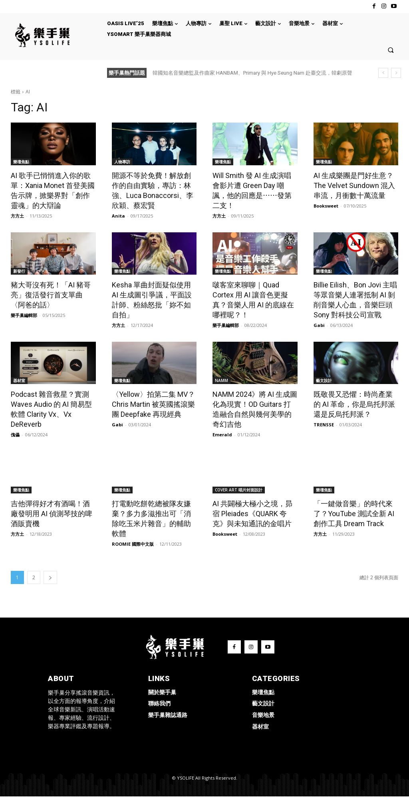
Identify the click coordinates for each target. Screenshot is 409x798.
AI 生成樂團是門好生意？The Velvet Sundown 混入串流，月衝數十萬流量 (354, 185)
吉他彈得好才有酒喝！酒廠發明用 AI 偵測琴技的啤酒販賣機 (51, 513)
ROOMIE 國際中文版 (133, 544)
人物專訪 (122, 161)
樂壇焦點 (21, 161)
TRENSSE (324, 425)
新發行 (19, 271)
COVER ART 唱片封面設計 (238, 490)
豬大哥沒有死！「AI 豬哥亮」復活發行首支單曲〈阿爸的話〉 (51, 295)
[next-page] (50, 577)
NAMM (221, 380)
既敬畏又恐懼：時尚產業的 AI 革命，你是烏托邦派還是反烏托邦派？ (354, 404)
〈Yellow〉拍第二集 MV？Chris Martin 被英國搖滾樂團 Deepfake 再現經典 (153, 404)
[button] (391, 50)
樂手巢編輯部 (24, 315)
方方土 (17, 216)
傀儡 (15, 435)
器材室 (19, 380)
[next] (396, 73)
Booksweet (326, 206)
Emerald (222, 435)
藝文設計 (324, 380)
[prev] (383, 73)
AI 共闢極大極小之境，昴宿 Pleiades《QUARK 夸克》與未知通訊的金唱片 (252, 513)
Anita (118, 216)
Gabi (319, 325)
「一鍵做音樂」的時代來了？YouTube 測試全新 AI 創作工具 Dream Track (354, 513)
